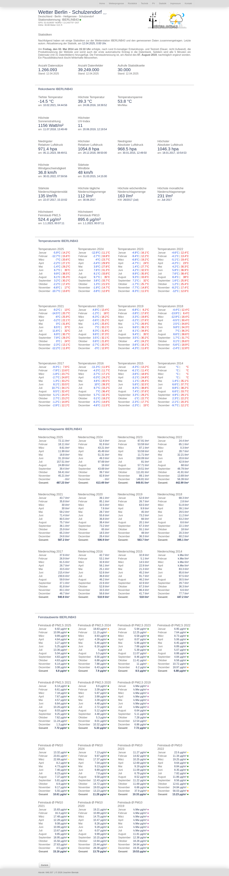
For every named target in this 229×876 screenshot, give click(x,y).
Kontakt (188, 3)
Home (102, 3)
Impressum (175, 3)
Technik (144, 3)
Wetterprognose (116, 3)
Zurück (44, 865)
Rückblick (132, 3)
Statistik (162, 3)
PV (153, 3)
